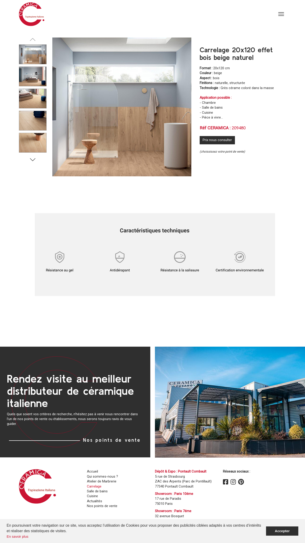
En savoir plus (17, 536)
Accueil (92, 471)
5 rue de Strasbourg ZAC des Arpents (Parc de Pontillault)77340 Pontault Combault (183, 481)
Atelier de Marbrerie (101, 481)
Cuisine (92, 496)
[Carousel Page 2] (33, 76)
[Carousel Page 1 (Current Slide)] (33, 54)
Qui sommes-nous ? (102, 476)
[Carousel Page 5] (33, 143)
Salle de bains (97, 491)
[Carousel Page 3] (33, 98)
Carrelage (94, 486)
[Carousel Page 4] (33, 121)
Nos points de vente (112, 440)
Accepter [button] (282, 531)
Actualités (94, 501)
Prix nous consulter (217, 140)
